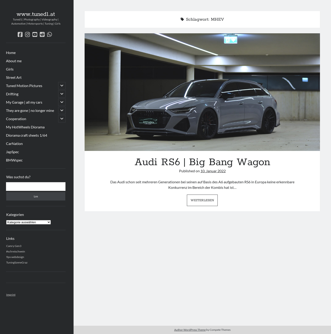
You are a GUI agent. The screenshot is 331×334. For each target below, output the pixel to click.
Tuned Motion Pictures (24, 85)
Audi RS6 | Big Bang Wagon (202, 92)
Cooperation (16, 118)
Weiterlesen (204, 201)
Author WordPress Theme (190, 329)
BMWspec (14, 160)
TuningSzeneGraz (17, 262)
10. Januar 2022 (213, 171)
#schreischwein (15, 251)
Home (11, 52)
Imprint (10, 294)
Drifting (12, 94)
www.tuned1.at (36, 14)
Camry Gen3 (13, 246)
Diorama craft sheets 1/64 (26, 135)
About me (14, 61)
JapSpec (12, 152)
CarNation (14, 143)
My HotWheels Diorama (25, 127)
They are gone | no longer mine (30, 110)
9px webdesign (15, 257)
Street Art (14, 77)
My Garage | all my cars (24, 102)
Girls (10, 69)
